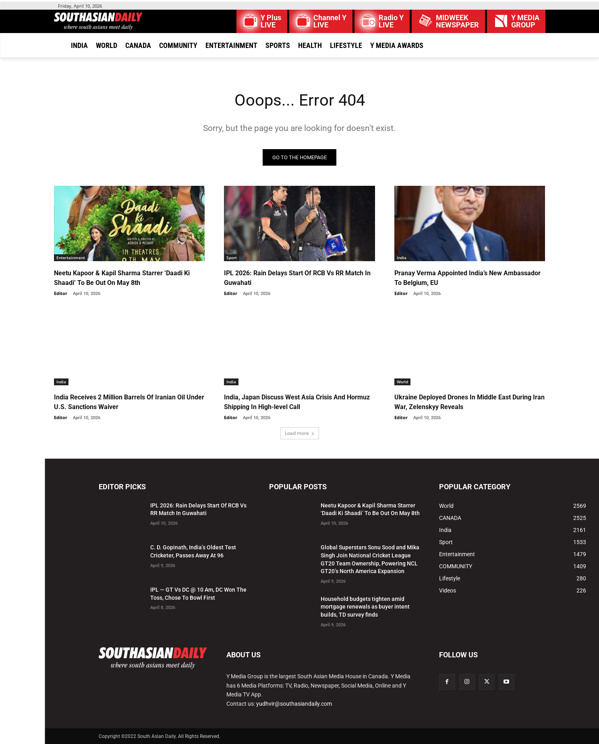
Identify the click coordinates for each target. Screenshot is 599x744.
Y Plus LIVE (271, 21)
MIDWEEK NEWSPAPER (457, 21)
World (402, 381)
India (401, 257)
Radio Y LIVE (391, 21)
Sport (231, 257)
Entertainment (70, 257)
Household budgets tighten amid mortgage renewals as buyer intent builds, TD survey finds (365, 607)
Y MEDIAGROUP (525, 21)
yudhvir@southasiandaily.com (294, 703)
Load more (300, 433)
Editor (60, 293)
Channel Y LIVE (329, 21)
